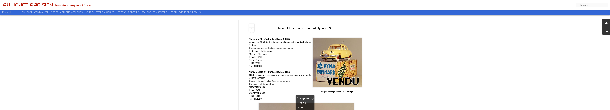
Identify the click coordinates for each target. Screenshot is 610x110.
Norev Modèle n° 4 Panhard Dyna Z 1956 (306, 28)
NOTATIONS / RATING (128, 12)
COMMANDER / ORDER (46, 12)
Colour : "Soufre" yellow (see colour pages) (269, 81)
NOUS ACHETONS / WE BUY (99, 12)
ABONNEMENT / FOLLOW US (186, 12)
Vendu (258, 63)
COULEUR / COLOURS (71, 12)
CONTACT (27, 12)
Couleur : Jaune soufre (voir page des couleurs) (271, 48)
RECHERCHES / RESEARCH (155, 12)
